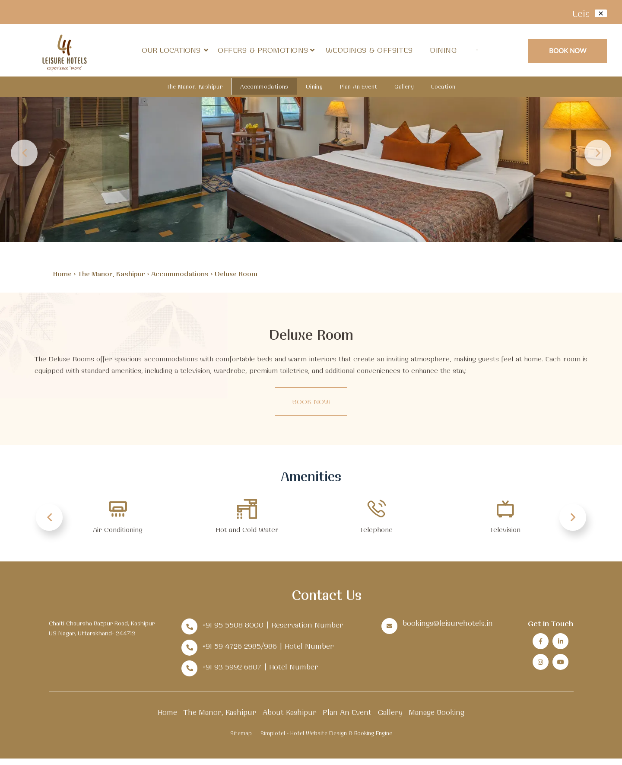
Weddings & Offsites (369, 50)
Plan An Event (358, 86)
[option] (311, 121)
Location (443, 86)
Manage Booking (436, 712)
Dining (443, 50)
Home (62, 273)
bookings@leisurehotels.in (448, 623)
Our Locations (175, 50)
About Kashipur (290, 712)
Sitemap (241, 733)
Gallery (404, 86)
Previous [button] (24, 153)
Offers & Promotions (263, 50)
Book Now (568, 50)
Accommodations (264, 86)
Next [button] (597, 153)
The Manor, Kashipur (195, 86)
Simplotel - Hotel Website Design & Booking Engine (326, 733)
